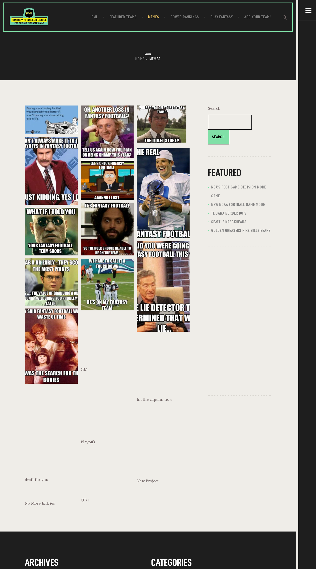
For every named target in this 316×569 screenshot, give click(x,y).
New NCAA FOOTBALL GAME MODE (238, 205)
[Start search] (288, 18)
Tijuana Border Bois (229, 214)
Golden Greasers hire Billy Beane (241, 231)
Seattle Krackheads (228, 222)
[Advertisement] (239, 321)
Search (214, 109)
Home (139, 59)
